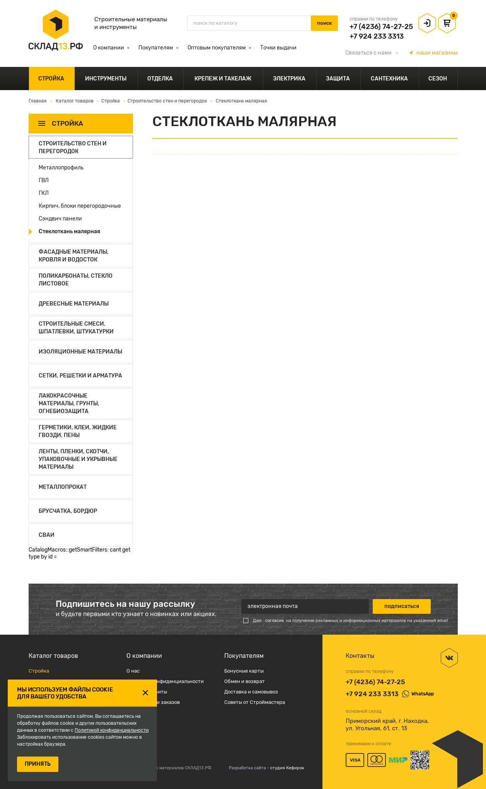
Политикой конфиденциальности (111, 730)
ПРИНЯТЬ (38, 764)
